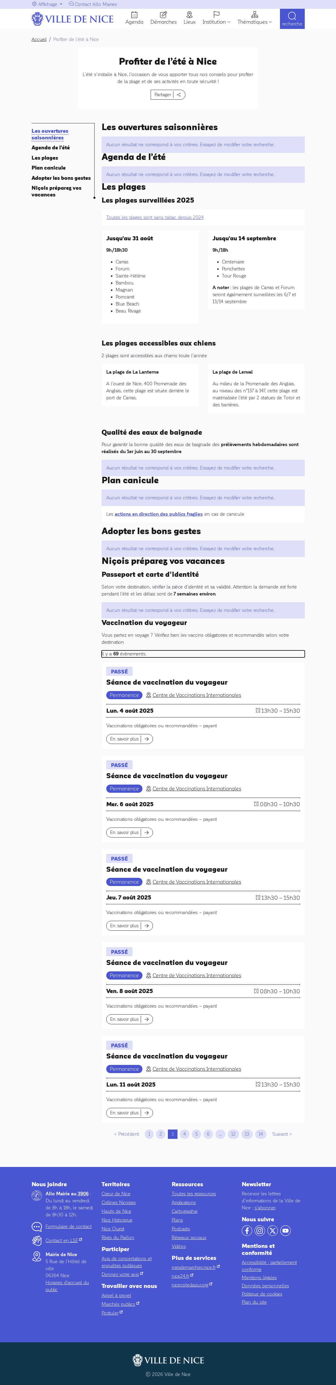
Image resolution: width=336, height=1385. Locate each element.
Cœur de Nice (116, 1193)
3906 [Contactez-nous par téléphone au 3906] (83, 1193)
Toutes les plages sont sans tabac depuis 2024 (155, 217)
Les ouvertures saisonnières (50, 134)
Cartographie (185, 1211)
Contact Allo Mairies (96, 4)
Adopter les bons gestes (61, 178)
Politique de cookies (262, 1293)
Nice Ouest (113, 1228)
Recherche (292, 24)
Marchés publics (120, 1304)
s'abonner (265, 1207)
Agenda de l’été (51, 148)
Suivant (280, 1134)
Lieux (190, 22)
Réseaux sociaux (189, 1237)
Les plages (45, 158)
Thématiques (252, 22)
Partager (162, 94)
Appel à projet (116, 1295)
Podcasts (181, 1228)
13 (247, 1134)
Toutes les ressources (194, 1193)
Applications (184, 1202)
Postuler (112, 1312)
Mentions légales (259, 1277)
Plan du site (254, 1302)
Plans (177, 1220)
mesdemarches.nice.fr (196, 1267)
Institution (214, 22)
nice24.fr (182, 1276)
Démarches (163, 22)
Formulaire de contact (69, 1226)
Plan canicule (49, 168)
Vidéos (179, 1246)
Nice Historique (117, 1220)
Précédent (128, 1134)
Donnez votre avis (122, 1274)
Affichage (48, 4)
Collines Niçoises (119, 1202)
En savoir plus (124, 738)
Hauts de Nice (116, 1211)
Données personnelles (265, 1285)
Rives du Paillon (118, 1237)
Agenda (134, 22)
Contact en (64, 1240)
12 (233, 1134)
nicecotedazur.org (192, 1284)
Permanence (124, 695)
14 (261, 1134)
